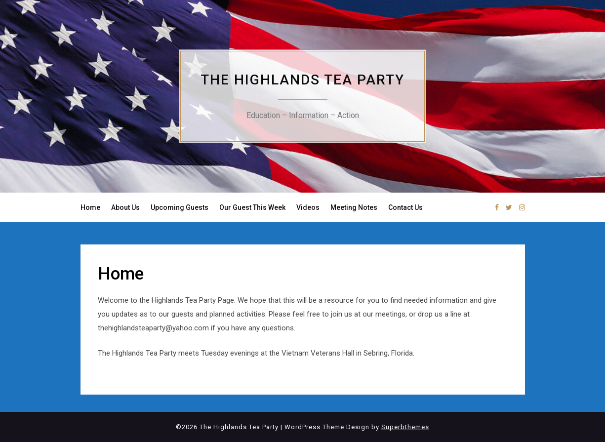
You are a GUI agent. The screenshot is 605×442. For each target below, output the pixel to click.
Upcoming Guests (179, 207)
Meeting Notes (353, 207)
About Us (125, 207)
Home (90, 207)
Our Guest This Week (252, 207)
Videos (308, 207)
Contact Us (405, 207)
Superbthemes (405, 427)
